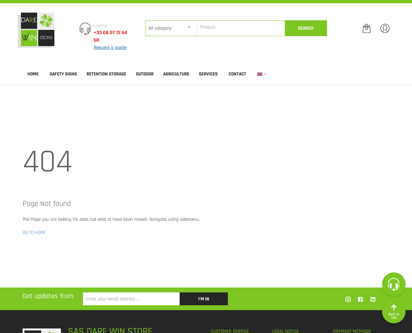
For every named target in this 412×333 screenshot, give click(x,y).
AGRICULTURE (176, 74)
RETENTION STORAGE (106, 74)
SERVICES (208, 74)
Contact (237, 74)
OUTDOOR (145, 74)
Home (33, 74)
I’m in (203, 299)
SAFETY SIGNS (63, 74)
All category (160, 28)
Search (306, 28)
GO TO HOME (34, 233)
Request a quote (110, 47)
